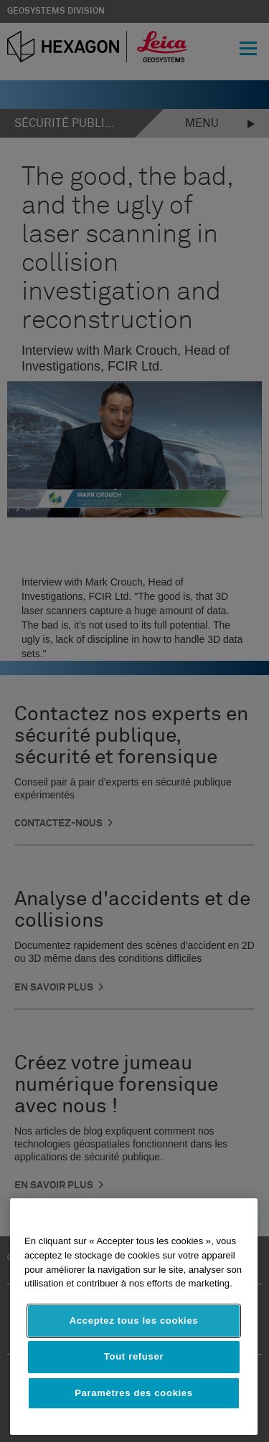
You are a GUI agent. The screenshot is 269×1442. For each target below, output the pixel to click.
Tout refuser (134, 1356)
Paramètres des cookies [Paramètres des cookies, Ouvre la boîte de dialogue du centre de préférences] (134, 1393)
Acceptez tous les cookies (134, 1320)
